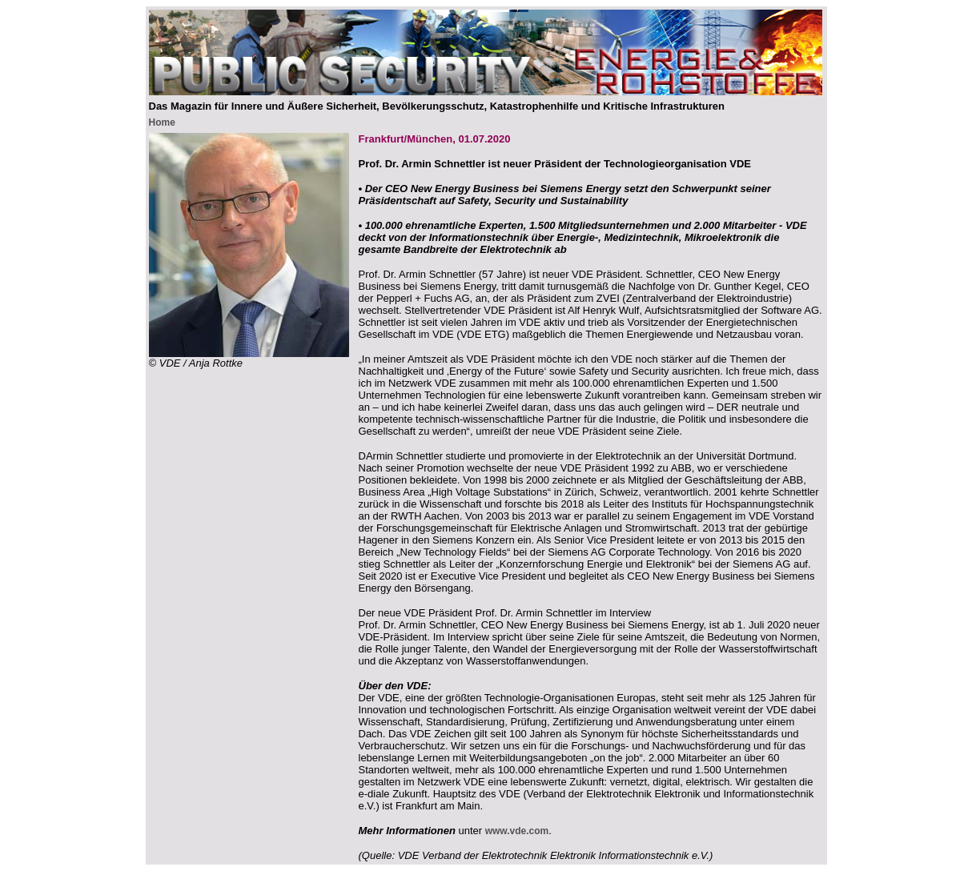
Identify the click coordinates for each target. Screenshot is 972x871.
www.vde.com (517, 831)
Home (162, 122)
